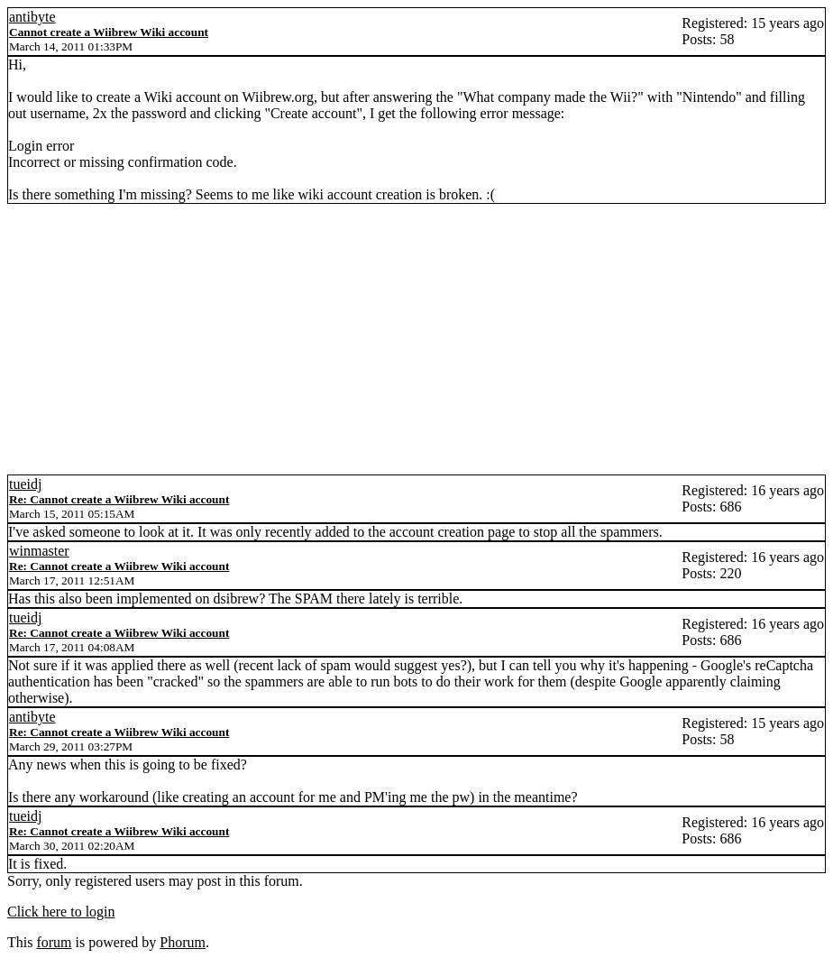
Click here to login (61, 911)
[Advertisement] (416, 339)
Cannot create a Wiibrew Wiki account (108, 32)
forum (53, 942)
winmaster (39, 550)
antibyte (32, 16)
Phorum (183, 942)
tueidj (25, 484)
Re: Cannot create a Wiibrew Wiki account (119, 499)
